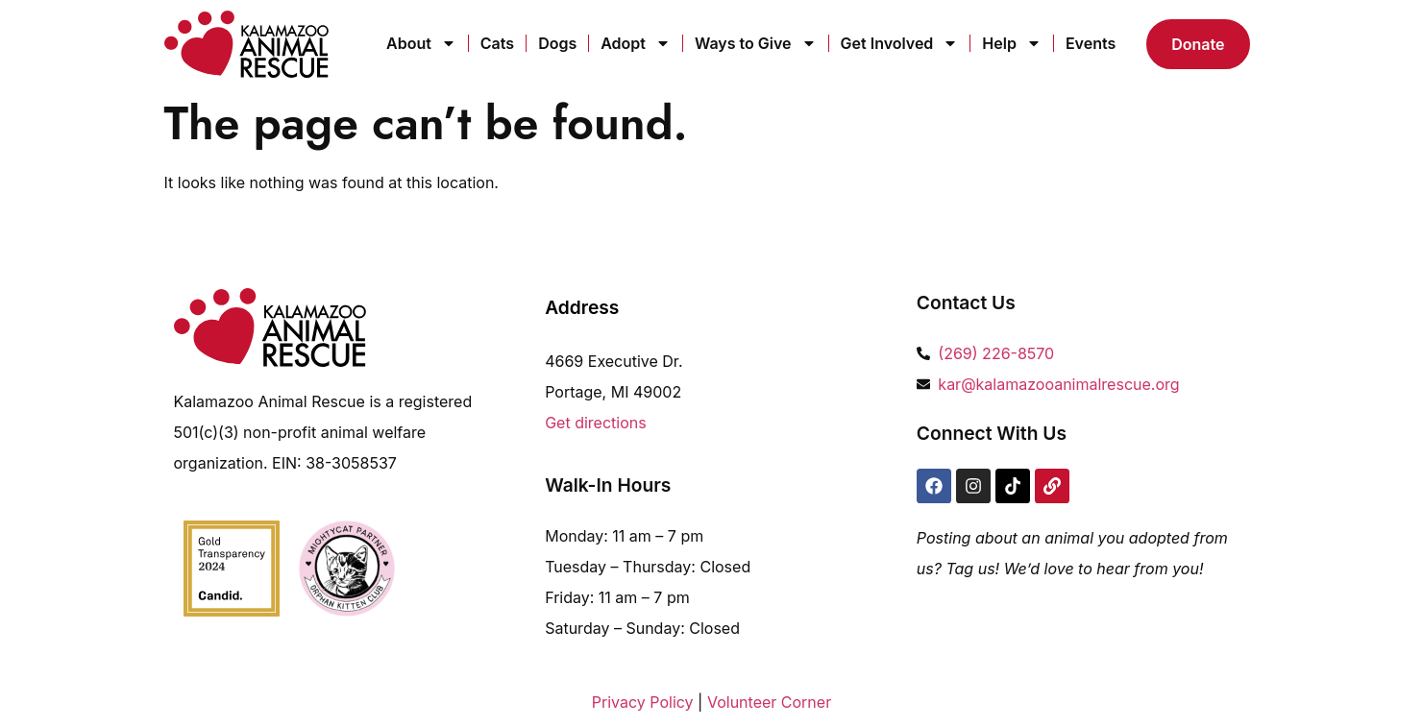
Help (1012, 43)
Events (1091, 43)
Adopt (636, 43)
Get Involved (900, 43)
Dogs (557, 43)
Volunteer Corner (769, 702)
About (421, 43)
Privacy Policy (643, 702)
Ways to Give (756, 43)
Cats (497, 43)
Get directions (596, 422)
